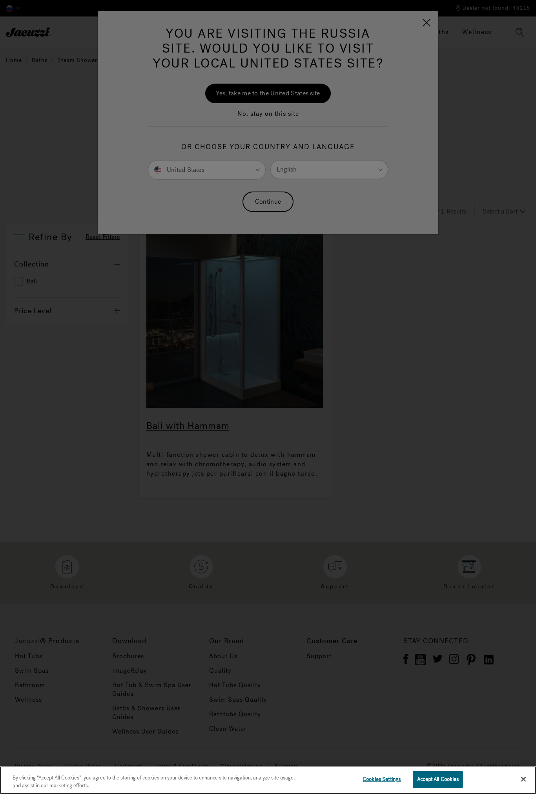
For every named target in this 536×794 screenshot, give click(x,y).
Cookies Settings (382, 779)
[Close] (523, 779)
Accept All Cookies (438, 779)
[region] (268, 780)
